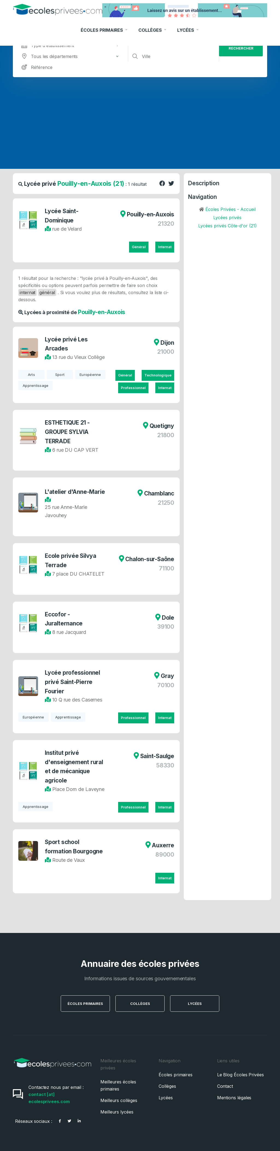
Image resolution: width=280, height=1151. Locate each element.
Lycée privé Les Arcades (66, 344)
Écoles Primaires (105, 27)
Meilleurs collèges (118, 1100)
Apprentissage (35, 385)
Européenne (90, 374)
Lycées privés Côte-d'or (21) (227, 225)
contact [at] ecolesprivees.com (49, 1098)
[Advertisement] (140, 118)
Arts (31, 374)
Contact (225, 1086)
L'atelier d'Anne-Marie (75, 491)
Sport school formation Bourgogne (74, 847)
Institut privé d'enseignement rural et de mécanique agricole (74, 766)
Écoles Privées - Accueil (230, 209)
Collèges (152, 27)
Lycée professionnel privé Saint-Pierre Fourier (72, 682)
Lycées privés (227, 217)
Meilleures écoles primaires (118, 1085)
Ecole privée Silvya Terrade (70, 560)
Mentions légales (234, 1097)
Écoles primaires (175, 1074)
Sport (60, 374)
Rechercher (241, 48)
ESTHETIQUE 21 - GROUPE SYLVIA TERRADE (67, 432)
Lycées (188, 27)
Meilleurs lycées (116, 1112)
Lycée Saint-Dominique (61, 216)
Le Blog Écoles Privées (240, 1074)
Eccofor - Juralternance (64, 619)
